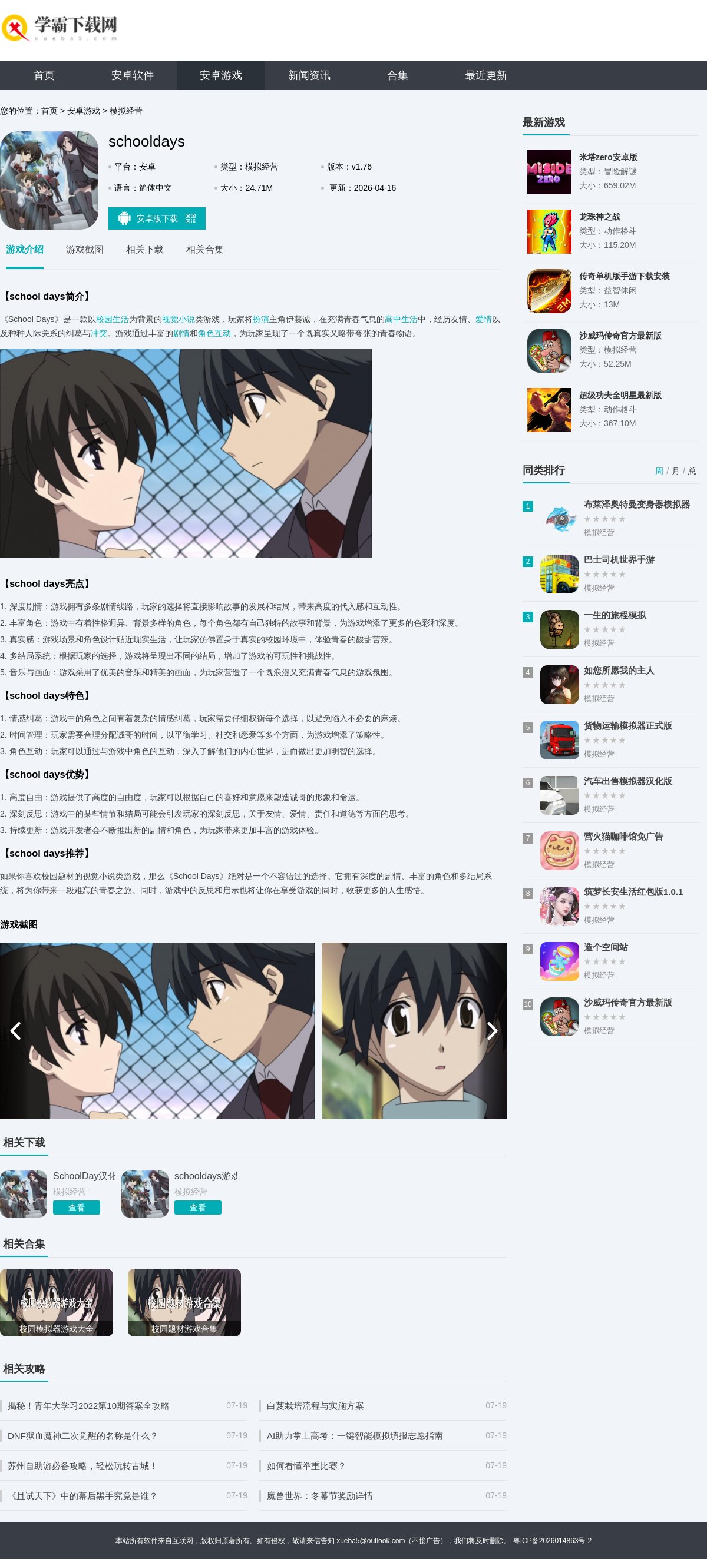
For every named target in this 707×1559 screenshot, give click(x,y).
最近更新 (486, 75)
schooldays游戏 (205, 1176)
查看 (76, 1207)
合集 (397, 75)
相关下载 (145, 249)
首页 (44, 75)
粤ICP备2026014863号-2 (552, 1541)
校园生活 (112, 319)
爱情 (483, 319)
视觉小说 (178, 319)
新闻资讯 (309, 75)
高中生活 (401, 319)
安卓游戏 (221, 75)
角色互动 (214, 333)
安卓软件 (132, 75)
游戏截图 (85, 249)
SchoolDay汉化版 (84, 1176)
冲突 (99, 333)
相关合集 (205, 249)
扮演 (261, 319)
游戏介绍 (25, 249)
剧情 (181, 333)
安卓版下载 (157, 218)
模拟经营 (126, 110)
